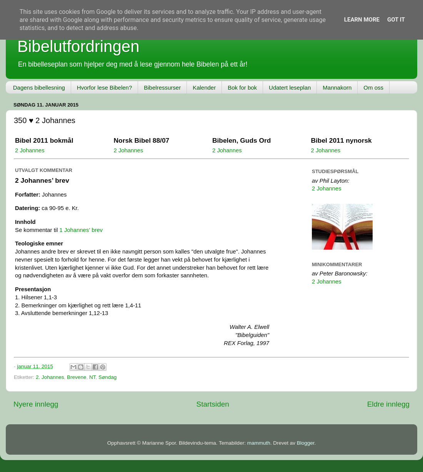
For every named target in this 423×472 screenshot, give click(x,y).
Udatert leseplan (290, 87)
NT (92, 377)
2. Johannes (50, 377)
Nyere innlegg (35, 404)
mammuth (258, 443)
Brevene (76, 377)
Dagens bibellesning (39, 87)
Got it (396, 19)
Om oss (373, 87)
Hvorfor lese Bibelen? (104, 87)
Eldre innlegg (388, 404)
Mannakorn (337, 87)
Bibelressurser (162, 87)
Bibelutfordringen (78, 46)
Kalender (204, 87)
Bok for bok (242, 87)
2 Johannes (30, 150)
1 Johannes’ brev (81, 230)
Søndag (107, 377)
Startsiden (213, 404)
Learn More (362, 19)
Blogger (306, 443)
